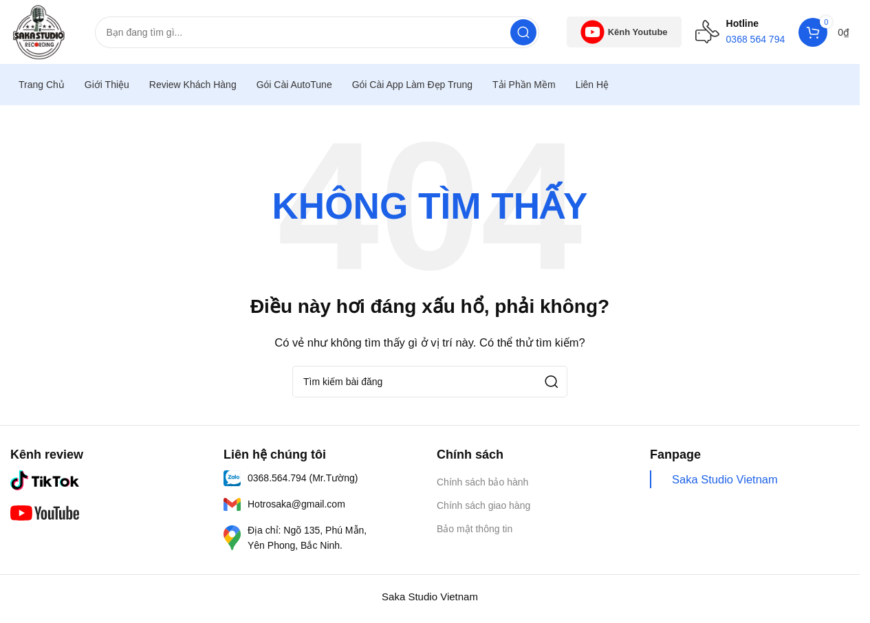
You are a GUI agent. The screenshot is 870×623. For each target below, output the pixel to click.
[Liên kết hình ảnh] (44, 482)
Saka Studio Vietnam (725, 481)
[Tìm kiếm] (318, 34)
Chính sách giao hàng (483, 507)
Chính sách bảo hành (482, 484)
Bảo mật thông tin (474, 531)
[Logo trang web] (40, 32)
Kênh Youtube (624, 33)
